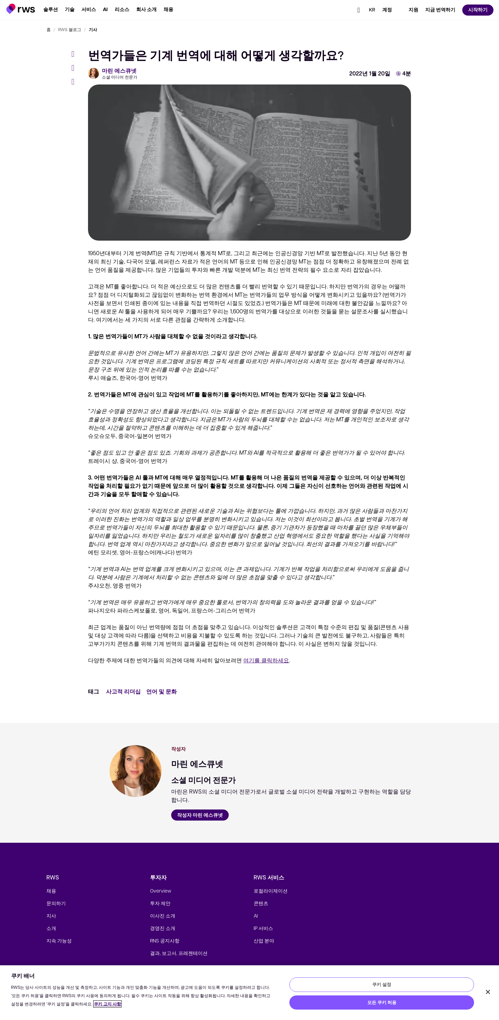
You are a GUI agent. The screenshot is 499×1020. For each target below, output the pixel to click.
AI (256, 915)
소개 (51, 928)
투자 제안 (160, 903)
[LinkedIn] (75, 82)
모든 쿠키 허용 (381, 1002)
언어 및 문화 (161, 691)
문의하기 (56, 903)
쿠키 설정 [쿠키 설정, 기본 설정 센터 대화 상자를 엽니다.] (381, 984)
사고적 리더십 (123, 691)
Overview (160, 890)
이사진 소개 (162, 915)
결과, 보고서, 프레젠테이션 (179, 953)
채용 (51, 890)
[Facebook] (75, 54)
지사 (51, 915)
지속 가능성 (59, 940)
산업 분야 (264, 940)
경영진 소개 (162, 928)
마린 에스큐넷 (119, 70)
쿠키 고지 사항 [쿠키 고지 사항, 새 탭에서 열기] (107, 1004)
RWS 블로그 (69, 29)
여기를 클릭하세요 (266, 660)
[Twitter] (75, 68)
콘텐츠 (261, 903)
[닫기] (488, 992)
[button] (21, 9)
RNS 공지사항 (165, 940)
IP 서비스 (263, 928)
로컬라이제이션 (271, 890)
